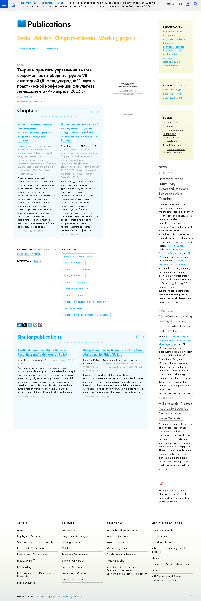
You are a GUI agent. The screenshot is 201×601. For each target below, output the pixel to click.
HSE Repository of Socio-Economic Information (167, 578)
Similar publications (39, 337)
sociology (168, 58)
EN (173, 4)
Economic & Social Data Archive (170, 564)
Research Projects (117, 542)
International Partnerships (32, 554)
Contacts (39, 596)
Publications (49, 24)
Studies (68, 523)
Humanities (173, 137)
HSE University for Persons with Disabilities (35, 574)
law (165, 50)
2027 (177, 85)
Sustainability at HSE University (35, 542)
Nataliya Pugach (174, 245)
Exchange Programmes (75, 554)
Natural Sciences (176, 148)
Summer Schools (72, 567)
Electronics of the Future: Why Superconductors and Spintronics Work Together (173, 188)
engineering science (174, 39)
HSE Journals (159, 536)
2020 (178, 94)
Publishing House (162, 542)
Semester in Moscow (74, 573)
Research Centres (117, 536)
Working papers (117, 38)
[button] (42, 116)
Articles (42, 38)
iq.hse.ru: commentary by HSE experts (169, 549)
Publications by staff (164, 530)
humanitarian (170, 43)
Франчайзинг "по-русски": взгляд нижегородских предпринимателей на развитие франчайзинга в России (80, 132)
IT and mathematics (173, 46)
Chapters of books (75, 38)
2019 (166, 97)
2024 (172, 90)
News (163, 167)
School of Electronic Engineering (172, 251)
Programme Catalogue (75, 536)
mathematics (170, 54)
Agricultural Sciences (171, 124)
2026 (183, 85)
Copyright (51, 596)
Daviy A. (22, 146)
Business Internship (73, 579)
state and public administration (171, 63)
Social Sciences (175, 152)
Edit (191, 595)
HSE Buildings (24, 567)
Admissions (68, 530)
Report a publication (28, 48)
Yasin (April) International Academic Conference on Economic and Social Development (127, 570)
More (179, 97)
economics (169, 35)
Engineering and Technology (173, 131)
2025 (166, 90)
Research (114, 523)
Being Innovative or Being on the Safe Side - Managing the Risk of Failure (113, 352)
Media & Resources (167, 523)
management (175, 50)
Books (24, 38)
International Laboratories (122, 530)
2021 (172, 94)
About (22, 523)
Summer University (73, 560)
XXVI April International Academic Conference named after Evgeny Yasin (175, 340)
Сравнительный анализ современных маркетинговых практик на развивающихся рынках (35, 132)
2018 (172, 97)
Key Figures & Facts (28, 536)
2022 (166, 94)
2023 (178, 90)
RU (168, 4)
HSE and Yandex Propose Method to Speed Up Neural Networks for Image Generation (175, 410)
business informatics (173, 31)
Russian (37, 260)
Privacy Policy (65, 596)
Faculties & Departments (31, 548)
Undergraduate (71, 542)
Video (155, 570)
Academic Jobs (115, 560)
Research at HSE (52, 48)
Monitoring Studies (118, 548)
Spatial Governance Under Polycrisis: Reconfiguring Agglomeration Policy (43, 352)
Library (155, 558)
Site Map (78, 596)
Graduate (67, 548)
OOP (26, 97)
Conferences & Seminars (121, 554)
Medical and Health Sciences (172, 143)
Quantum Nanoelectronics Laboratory (174, 262)
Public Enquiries (26, 582)
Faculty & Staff (26, 560)
